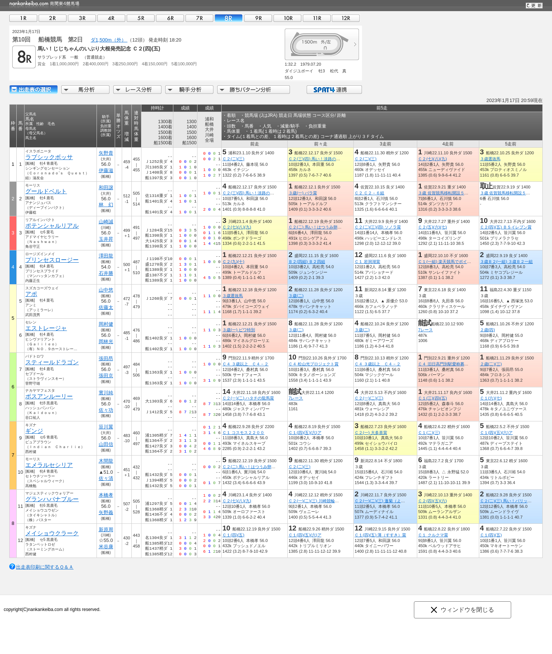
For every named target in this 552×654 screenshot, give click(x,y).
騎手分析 (189, 89)
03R (82, 18)
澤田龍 (106, 256)
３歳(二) (295, 295)
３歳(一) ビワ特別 (238, 330)
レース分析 (137, 89)
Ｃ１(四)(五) (233, 535)
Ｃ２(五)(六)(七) (432, 227)
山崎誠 (106, 221)
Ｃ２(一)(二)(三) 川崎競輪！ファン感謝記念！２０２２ (338, 501)
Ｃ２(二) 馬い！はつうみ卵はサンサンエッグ (329, 227)
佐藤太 (106, 307)
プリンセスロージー (52, 260)
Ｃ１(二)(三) (429, 432)
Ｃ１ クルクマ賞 (433, 535)
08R (229, 18)
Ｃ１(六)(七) (491, 398)
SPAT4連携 (334, 89)
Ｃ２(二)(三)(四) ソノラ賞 (378, 227)
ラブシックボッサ (49, 157)
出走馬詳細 (33, 89)
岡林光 (106, 341)
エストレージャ (46, 328)
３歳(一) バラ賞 (302, 193)
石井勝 (106, 273)
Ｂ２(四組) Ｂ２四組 (306, 261)
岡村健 (106, 324)
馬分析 (85, 89)
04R (111, 18)
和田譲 (106, 187)
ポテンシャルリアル (52, 226)
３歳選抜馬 (490, 159)
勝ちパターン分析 (253, 89)
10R (287, 18)
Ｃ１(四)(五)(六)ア (304, 432)
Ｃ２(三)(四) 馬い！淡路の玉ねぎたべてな (326, 159)
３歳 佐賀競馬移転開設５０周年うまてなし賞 (459, 193)
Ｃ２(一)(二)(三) (369, 398)
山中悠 (106, 290)
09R (258, 18)
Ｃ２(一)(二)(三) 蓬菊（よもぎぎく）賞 (390, 501)
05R (141, 18)
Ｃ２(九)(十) (233, 261)
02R (53, 18)
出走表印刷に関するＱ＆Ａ (45, 567)
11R (317, 18)
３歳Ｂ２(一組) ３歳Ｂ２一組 (506, 261)
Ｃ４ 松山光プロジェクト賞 (313, 364)
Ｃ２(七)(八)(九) (432, 159)
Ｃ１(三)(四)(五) (432, 398)
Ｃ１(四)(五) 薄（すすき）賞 (380, 535)
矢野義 (106, 512)
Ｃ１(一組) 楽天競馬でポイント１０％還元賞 (459, 261)
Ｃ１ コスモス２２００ (243, 432)
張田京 (106, 375)
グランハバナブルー (52, 499)
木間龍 (106, 461)
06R (170, 18)
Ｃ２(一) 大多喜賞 (371, 432)
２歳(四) (487, 330)
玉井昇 (106, 239)
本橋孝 (106, 495)
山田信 (106, 444)
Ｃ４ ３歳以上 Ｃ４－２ (245, 364)
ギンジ (34, 431)
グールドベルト (46, 191)
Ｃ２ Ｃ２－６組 (369, 193)
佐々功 (106, 410)
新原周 (106, 529)
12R (346, 18)
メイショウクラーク (52, 533)
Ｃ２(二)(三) (233, 159)
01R (23, 18)
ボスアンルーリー (49, 396)
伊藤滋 (106, 170)
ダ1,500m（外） (109, 40)
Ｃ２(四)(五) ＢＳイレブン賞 (506, 227)
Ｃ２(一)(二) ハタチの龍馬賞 (248, 398)
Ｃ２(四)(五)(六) (432, 501)
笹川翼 (106, 427)
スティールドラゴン (52, 362)
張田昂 (106, 358)
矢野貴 (106, 153)
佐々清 (106, 478)
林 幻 (106, 204)
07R (199, 18)
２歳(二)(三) (491, 364)
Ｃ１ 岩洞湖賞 (367, 261)
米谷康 (106, 546)
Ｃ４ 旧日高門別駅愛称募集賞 (445, 364)
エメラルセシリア (49, 465)
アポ (31, 294)
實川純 (106, 392)
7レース (425, 330)
